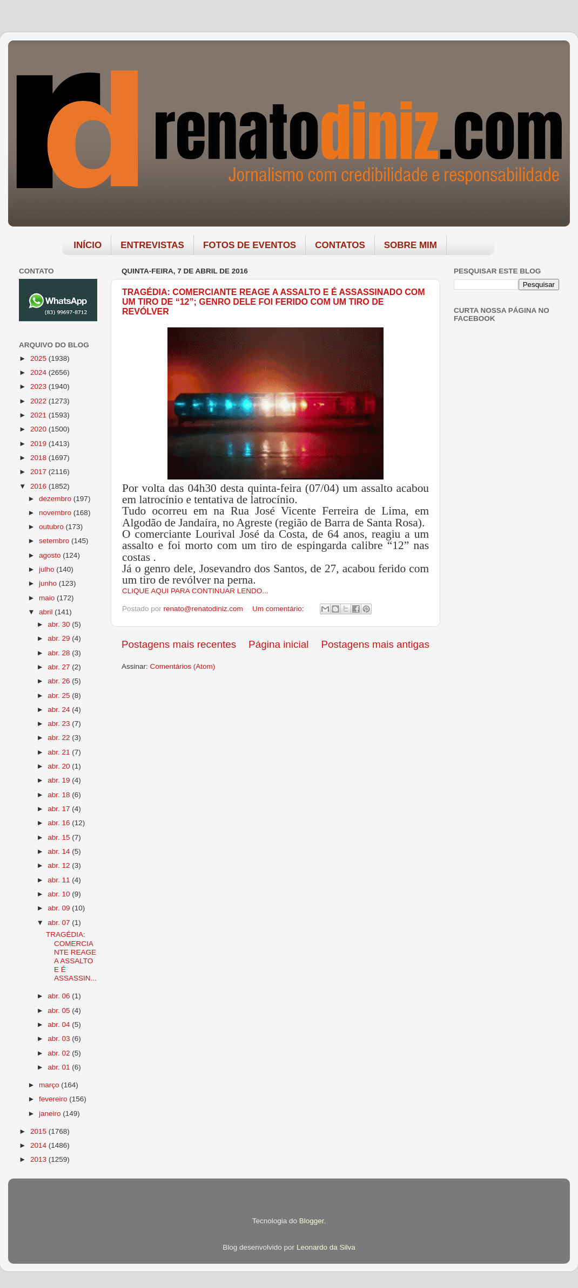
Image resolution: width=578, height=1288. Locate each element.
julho (47, 569)
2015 (39, 1131)
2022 (39, 401)
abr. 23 (60, 724)
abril (47, 612)
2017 (39, 472)
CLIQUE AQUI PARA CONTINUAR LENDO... (195, 591)
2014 (39, 1145)
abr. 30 (60, 624)
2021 (39, 415)
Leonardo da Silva (326, 1247)
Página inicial (278, 644)
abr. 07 (60, 923)
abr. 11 (60, 880)
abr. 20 (60, 766)
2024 (39, 372)
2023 (39, 386)
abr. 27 (60, 667)
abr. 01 (60, 1067)
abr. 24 (60, 709)
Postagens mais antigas (375, 644)
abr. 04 (60, 1024)
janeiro (51, 1113)
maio (48, 598)
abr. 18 (60, 795)
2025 (39, 358)
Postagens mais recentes (179, 644)
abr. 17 (60, 809)
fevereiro (54, 1099)
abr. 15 (60, 837)
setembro (55, 541)
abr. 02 (60, 1053)
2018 (39, 458)
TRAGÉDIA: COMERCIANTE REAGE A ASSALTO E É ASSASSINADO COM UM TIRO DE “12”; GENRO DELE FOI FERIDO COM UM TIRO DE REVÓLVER (273, 301)
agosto (51, 555)
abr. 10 (60, 894)
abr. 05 (60, 1010)
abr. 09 (60, 908)
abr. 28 (60, 653)
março (50, 1085)
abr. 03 (60, 1038)
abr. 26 (60, 681)
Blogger (311, 1221)
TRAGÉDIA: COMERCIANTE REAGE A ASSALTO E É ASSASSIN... (71, 956)
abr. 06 (60, 996)
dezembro (56, 499)
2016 (39, 486)
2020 (39, 429)
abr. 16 (60, 823)
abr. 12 (60, 865)
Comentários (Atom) (183, 666)
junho (49, 583)
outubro (52, 527)
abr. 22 (60, 738)
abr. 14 (60, 851)
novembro (56, 513)
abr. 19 (60, 780)
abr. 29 (60, 638)
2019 (39, 444)
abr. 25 (60, 695)
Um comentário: (279, 609)
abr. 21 (60, 752)
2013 (39, 1159)
